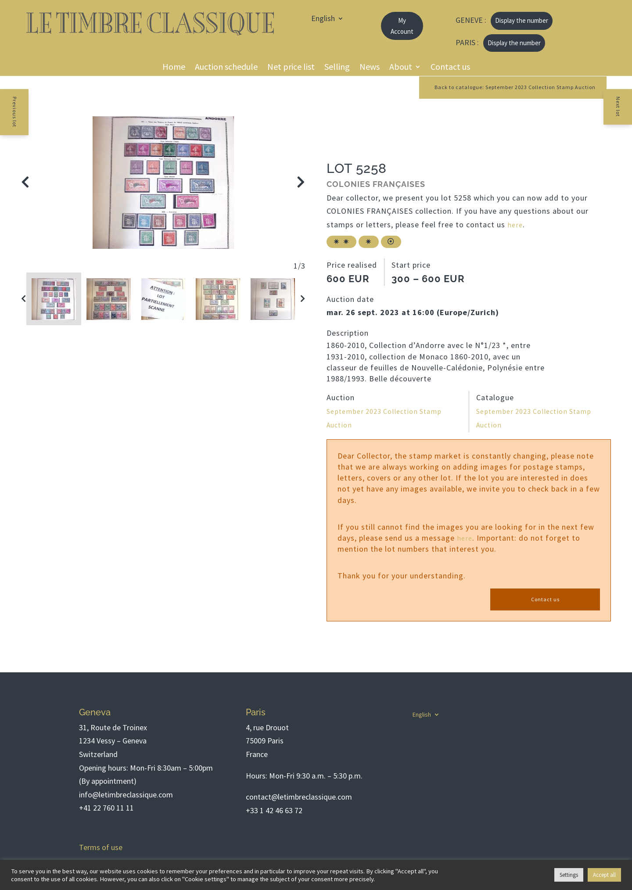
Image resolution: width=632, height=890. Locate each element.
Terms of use (100, 847)
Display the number (521, 20)
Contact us (450, 68)
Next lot (625, 113)
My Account (402, 26)
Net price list (291, 68)
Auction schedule (226, 68)
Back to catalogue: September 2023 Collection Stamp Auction (500, 88)
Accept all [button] (604, 875)
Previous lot (7, 119)
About (400, 68)
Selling (337, 68)
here (515, 226)
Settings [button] (569, 875)
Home (173, 68)
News (369, 68)
